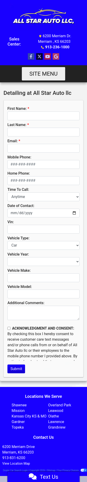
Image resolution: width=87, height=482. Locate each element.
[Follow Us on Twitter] (39, 56)
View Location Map (16, 463)
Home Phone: (18, 173)
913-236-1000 (57, 47)
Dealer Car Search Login (15, 470)
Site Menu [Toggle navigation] (43, 74)
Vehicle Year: (18, 254)
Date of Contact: (20, 206)
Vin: (10, 222)
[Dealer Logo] (44, 17)
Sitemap (51, 470)
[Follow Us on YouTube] (47, 56)
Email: (12, 141)
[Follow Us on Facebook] (31, 56)
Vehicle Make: (19, 270)
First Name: (17, 108)
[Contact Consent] (8, 328)
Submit (16, 369)
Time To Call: (18, 189)
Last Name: (16, 125)
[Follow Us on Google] (56, 56)
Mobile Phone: (19, 157)
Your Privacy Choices (72, 470)
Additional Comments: (25, 303)
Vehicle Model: (19, 286)
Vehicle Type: (18, 238)
